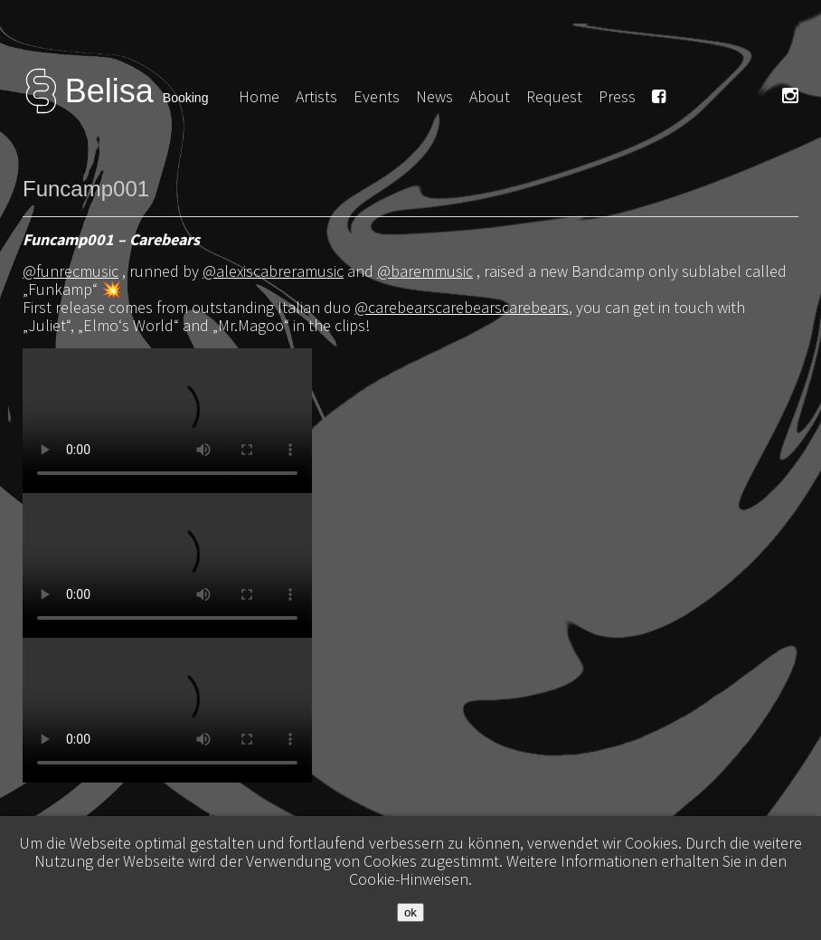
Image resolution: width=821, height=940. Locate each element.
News (434, 96)
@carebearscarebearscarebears (461, 307)
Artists (316, 96)
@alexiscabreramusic (273, 271)
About (489, 96)
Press (617, 96)
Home (259, 96)
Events (377, 96)
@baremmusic (425, 271)
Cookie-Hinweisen (408, 879)
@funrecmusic (70, 271)
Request (554, 96)
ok (410, 912)
